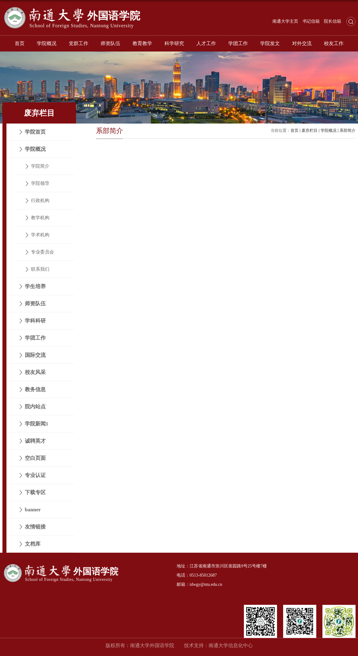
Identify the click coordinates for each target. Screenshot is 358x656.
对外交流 (302, 43)
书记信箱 (311, 21)
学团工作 (238, 43)
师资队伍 (110, 43)
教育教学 (142, 43)
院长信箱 (332, 21)
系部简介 (348, 130)
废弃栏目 (310, 130)
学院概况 (46, 43)
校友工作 (334, 43)
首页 (20, 43)
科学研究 (174, 43)
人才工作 (206, 43)
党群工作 (78, 43)
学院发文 (270, 43)
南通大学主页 (285, 21)
